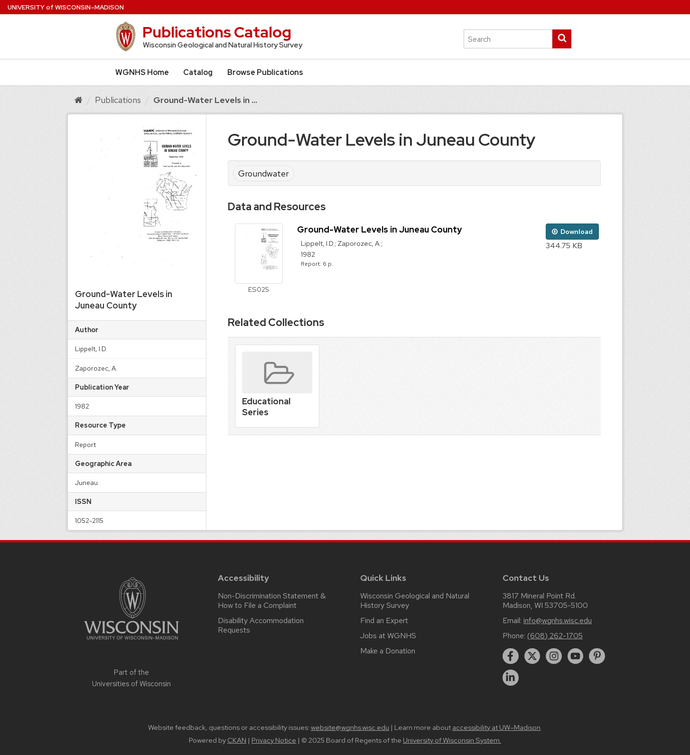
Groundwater (263, 173)
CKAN (236, 740)
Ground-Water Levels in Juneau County (379, 229)
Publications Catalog (216, 32)
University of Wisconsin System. (452, 740)
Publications (118, 99)
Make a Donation (387, 651)
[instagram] (554, 656)
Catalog (198, 72)
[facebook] (511, 656)
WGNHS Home (142, 72)
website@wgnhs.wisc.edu (350, 727)
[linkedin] (511, 678)
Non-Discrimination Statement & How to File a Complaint (272, 600)
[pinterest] (597, 656)
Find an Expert (384, 620)
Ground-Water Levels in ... (205, 99)
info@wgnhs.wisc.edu (557, 620)
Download (572, 231)
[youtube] (576, 656)
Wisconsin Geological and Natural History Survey (414, 600)
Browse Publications (265, 72)
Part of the (131, 678)
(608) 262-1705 (555, 636)
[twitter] (532, 656)
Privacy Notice (274, 740)
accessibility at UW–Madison (496, 727)
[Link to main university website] (131, 641)
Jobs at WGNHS (388, 636)
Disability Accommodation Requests (261, 625)
